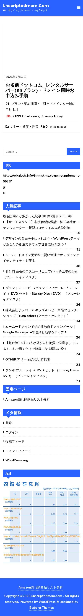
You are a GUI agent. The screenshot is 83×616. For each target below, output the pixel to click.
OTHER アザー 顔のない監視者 (27, 359)
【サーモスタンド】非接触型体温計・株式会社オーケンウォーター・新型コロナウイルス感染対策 (41, 225)
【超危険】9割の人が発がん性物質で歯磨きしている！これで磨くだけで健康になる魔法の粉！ (40, 346)
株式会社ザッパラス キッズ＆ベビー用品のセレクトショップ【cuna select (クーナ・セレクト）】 (41, 313)
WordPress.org (16, 460)
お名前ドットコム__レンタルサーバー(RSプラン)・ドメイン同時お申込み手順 (40, 90)
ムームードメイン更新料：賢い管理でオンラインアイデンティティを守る (41, 258)
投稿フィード (15, 441)
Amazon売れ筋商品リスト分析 (27, 399)
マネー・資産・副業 (22, 126)
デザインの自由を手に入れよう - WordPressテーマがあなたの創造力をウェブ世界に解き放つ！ (41, 241)
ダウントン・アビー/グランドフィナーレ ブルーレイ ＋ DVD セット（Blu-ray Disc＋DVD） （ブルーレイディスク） (41, 294)
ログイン (11, 432)
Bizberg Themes (41, 608)
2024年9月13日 (16, 77)
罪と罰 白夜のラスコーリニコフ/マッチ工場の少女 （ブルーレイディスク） (40, 274)
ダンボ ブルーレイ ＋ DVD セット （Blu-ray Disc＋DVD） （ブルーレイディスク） (41, 373)
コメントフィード (18, 451)
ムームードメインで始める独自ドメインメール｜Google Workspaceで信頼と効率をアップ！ (39, 329)
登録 (8, 423)
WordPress (47, 602)
